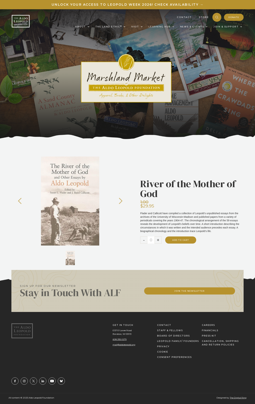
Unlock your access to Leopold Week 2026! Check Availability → (127, 4)
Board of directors (173, 335)
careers (208, 325)
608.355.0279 (120, 339)
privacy (163, 346)
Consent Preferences (174, 357)
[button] (20, 201)
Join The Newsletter (189, 291)
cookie (162, 351)
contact (164, 325)
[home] (20, 21)
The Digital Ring (238, 397)
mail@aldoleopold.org (124, 344)
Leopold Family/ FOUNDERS (178, 341)
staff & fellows (170, 330)
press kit (209, 335)
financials (210, 330)
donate (233, 17)
